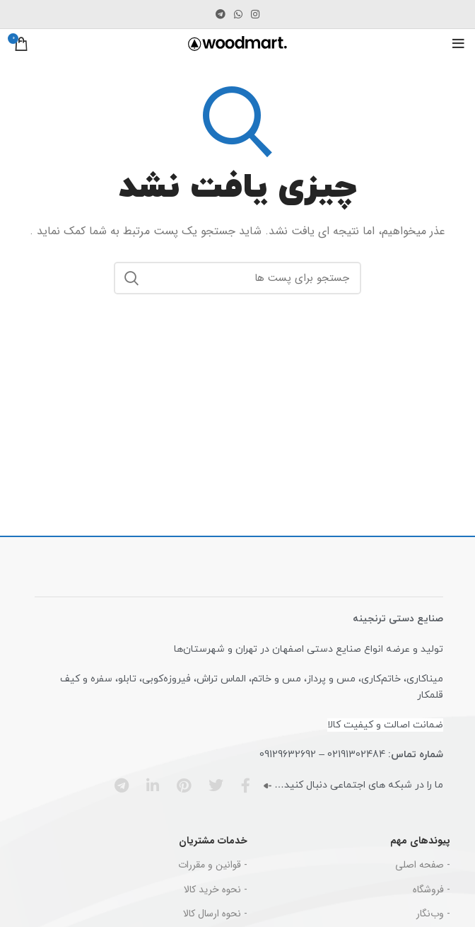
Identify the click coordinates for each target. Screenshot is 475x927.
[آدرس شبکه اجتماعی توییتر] (211, 785)
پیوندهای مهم (420, 840)
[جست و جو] (237, 278)
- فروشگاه (431, 889)
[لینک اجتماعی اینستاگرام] (255, 14)
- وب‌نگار (433, 913)
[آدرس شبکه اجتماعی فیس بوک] (241, 785)
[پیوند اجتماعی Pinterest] (179, 785)
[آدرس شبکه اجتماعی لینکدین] (148, 785)
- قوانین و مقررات (212, 865)
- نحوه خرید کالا (215, 889)
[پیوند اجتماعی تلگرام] (220, 14)
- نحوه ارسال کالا (215, 913)
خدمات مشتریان (213, 840)
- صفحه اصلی (422, 865)
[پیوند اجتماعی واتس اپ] (238, 14)
